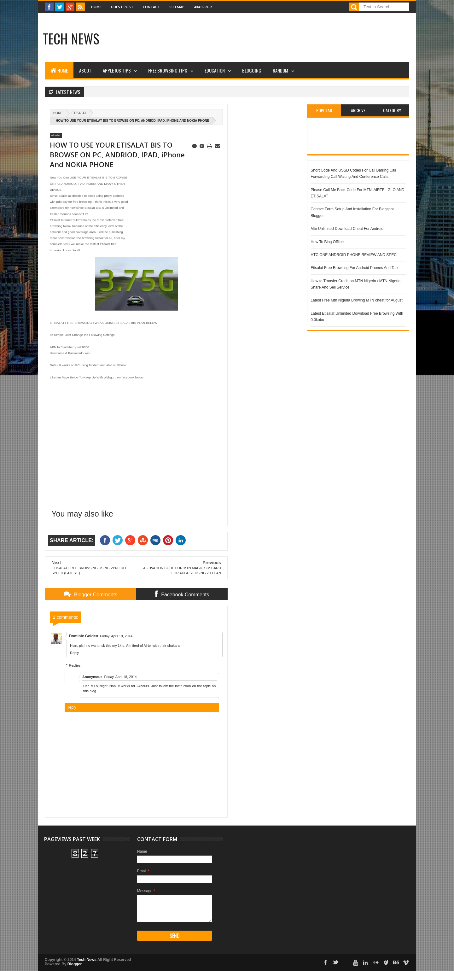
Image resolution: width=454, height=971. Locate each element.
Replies (75, 665)
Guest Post (122, 6)
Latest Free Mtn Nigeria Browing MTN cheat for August (356, 300)
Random (280, 70)
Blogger (74, 964)
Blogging (251, 70)
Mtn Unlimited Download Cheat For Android (347, 228)
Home (96, 6)
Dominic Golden (83, 636)
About (85, 70)
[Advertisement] (230, 39)
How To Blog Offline (327, 242)
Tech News (71, 38)
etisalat (79, 113)
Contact (151, 6)
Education (215, 70)
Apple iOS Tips (117, 70)
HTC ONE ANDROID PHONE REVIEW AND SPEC (354, 255)
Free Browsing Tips (167, 70)
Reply (74, 653)
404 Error (203, 6)
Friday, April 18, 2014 (116, 636)
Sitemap (176, 6)
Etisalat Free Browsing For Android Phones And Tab (354, 268)
